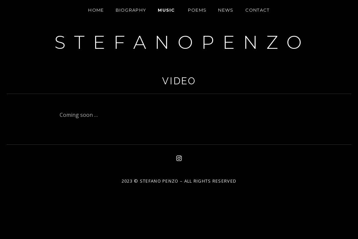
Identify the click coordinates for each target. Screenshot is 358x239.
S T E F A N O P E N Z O (179, 42)
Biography (131, 10)
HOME (96, 10)
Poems (197, 10)
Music (166, 10)
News (225, 10)
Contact (257, 10)
